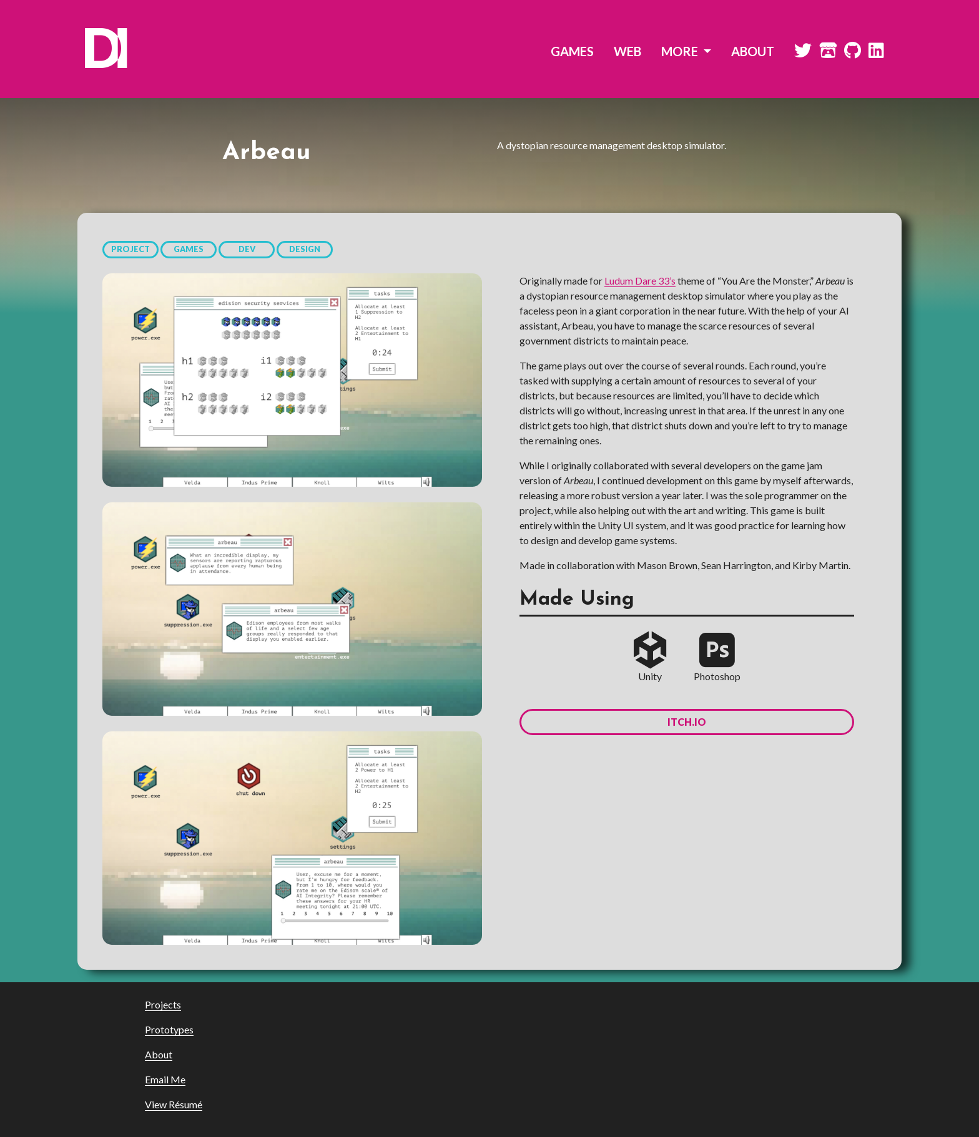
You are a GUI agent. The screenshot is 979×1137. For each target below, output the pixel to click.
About (158, 1054)
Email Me (165, 1079)
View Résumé (173, 1104)
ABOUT (752, 51)
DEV (247, 249)
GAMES (572, 51)
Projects (163, 1004)
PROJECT (130, 249)
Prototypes (169, 1029)
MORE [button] (681, 51)
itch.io (686, 722)
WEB (627, 51)
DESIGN (304, 249)
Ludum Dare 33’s (640, 280)
